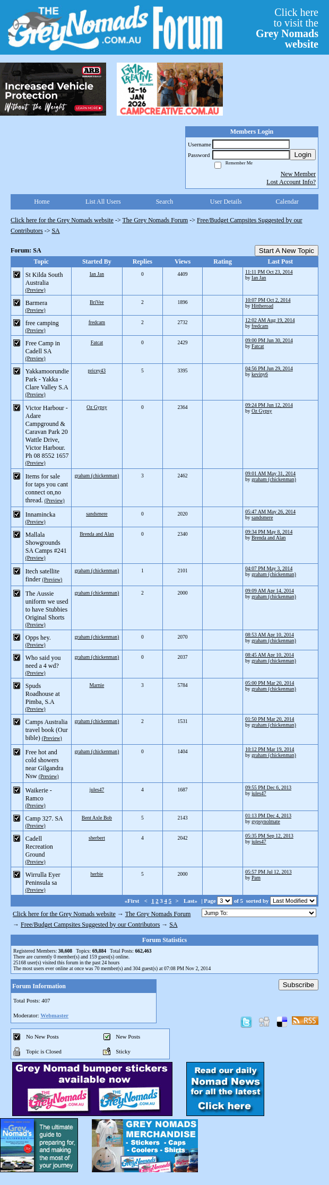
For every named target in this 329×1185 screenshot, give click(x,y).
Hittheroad (262, 306)
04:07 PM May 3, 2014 (268, 568)
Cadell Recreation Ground (39, 846)
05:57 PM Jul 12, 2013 (268, 872)
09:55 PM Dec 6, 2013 (268, 787)
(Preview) (35, 290)
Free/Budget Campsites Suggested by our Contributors (90, 924)
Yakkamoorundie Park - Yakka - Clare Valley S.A (47, 379)
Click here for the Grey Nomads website (62, 220)
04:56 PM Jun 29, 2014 (269, 368)
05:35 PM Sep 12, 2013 (269, 836)
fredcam (97, 322)
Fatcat (97, 342)
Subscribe (298, 985)
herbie (96, 874)
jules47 (97, 789)
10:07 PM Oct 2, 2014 (268, 300)
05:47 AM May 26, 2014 (270, 512)
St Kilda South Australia (44, 278)
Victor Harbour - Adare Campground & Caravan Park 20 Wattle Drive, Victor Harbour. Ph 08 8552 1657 (47, 431)
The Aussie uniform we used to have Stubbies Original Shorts (46, 605)
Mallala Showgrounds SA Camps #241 (46, 542)
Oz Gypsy (96, 407)
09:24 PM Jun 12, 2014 (269, 405)
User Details (226, 201)
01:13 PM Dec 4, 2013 (268, 815)
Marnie (97, 685)
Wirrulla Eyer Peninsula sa (42, 878)
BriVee (97, 302)
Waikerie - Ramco (38, 794)
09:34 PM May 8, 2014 (268, 532)
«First (133, 901)
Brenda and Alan (97, 534)
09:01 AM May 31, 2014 (270, 473)
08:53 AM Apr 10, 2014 (269, 635)
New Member (298, 174)
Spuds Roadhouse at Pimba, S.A (42, 693)
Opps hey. (38, 637)
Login (302, 155)
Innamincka (40, 514)
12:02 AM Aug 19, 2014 (270, 320)
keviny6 (260, 374)
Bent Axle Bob (97, 818)
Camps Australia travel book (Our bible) (46, 730)
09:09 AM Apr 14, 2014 (269, 591)
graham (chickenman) (96, 475)
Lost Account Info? (291, 182)
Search (165, 201)
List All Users (103, 201)
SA (55, 230)
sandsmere (97, 514)
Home (41, 201)
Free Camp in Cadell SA (42, 347)
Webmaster (54, 1015)
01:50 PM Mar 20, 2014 (269, 719)
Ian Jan (97, 274)
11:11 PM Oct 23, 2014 (269, 272)
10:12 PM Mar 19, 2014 (269, 749)
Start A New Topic (286, 251)
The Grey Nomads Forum (155, 220)
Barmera (36, 303)
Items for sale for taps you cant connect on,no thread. (46, 488)
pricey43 (97, 370)
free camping (42, 323)
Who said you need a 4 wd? (43, 661)
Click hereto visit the (287, 28)
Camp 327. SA (44, 818)
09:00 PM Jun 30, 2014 (269, 340)
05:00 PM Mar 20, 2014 (269, 683)
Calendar (287, 201)
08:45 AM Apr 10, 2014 (269, 655)
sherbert (97, 838)
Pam (256, 878)
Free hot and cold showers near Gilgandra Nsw (44, 764)
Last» (191, 901)
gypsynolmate (266, 821)
